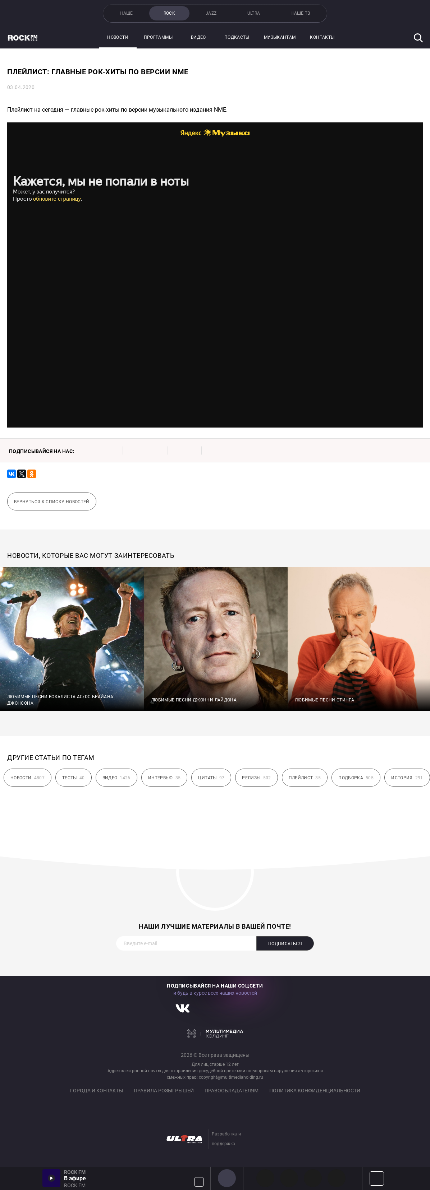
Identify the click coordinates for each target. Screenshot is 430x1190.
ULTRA (253, 13)
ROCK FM (227, 1178)
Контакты (322, 37)
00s (313, 1178)
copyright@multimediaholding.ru (231, 1077)
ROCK (169, 13)
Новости (117, 37)
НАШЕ (126, 13)
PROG (265, 1178)
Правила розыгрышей (164, 1090)
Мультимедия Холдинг (215, 1033)
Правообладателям (232, 1090)
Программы (158, 37)
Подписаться (285, 943)
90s (337, 1178)
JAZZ (211, 13)
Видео (198, 37)
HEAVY (289, 1178)
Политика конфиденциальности (314, 1090)
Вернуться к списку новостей (52, 501)
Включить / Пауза (51, 1178)
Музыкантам (280, 37)
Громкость (199, 1181)
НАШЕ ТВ (300, 13)
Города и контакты (96, 1090)
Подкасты (237, 37)
